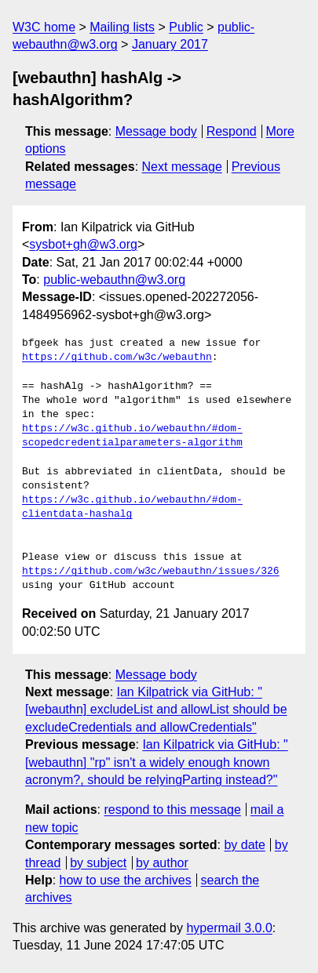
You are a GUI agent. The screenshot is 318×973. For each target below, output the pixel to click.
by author (162, 863)
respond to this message (172, 809)
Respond (232, 131)
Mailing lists (122, 27)
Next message (182, 166)
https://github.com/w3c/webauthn (117, 357)
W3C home (44, 27)
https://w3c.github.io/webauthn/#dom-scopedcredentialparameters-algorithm (132, 436)
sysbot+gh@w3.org (83, 244)
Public (186, 27)
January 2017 (170, 44)
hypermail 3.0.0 (229, 928)
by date (244, 844)
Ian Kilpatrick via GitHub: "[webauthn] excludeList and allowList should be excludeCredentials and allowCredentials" (156, 709)
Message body (156, 131)
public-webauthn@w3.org (114, 279)
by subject (98, 863)
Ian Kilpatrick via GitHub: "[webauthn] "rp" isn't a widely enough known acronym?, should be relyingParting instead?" (156, 762)
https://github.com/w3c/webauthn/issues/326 (151, 572)
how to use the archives (126, 880)
